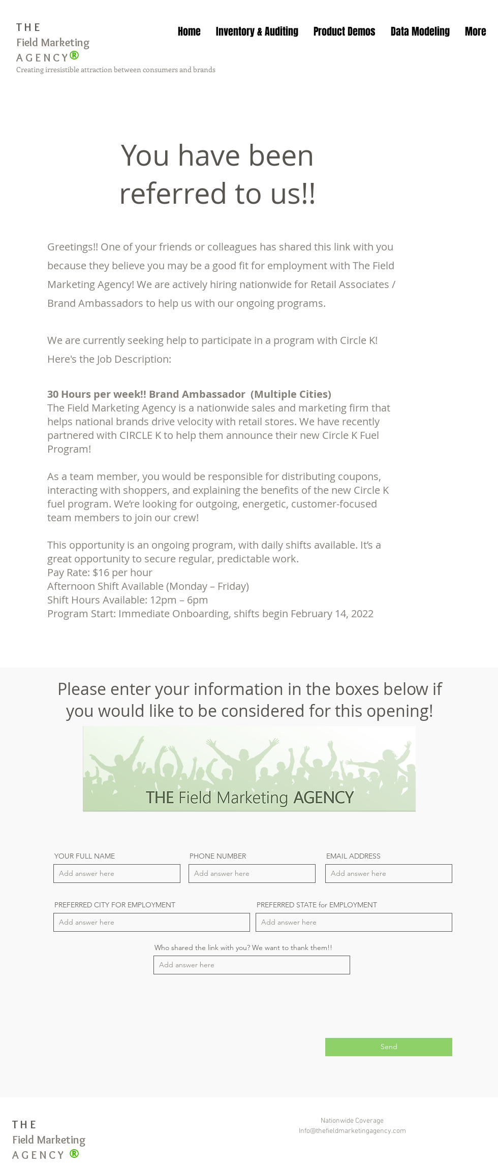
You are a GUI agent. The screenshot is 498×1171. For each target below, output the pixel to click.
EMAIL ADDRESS (353, 856)
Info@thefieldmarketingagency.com (352, 1131)
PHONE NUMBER (218, 856)
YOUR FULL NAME (84, 856)
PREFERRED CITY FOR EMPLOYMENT (114, 904)
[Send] (388, 1047)
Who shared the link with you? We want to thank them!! (243, 947)
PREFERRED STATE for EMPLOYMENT (317, 904)
